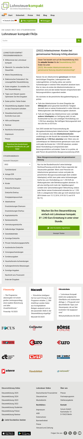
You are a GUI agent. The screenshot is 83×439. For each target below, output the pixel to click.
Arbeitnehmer (10, 202)
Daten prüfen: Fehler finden (15, 101)
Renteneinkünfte (11, 220)
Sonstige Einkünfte (12, 238)
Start (10, 15)
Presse (7, 139)
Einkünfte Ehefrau (12, 193)
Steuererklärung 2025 (67, 62)
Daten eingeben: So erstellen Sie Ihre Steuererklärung (17, 88)
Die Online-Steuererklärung (20, 9)
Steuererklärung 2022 (10, 404)
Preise (30, 15)
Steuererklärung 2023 (10, 400)
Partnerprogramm (67, 396)
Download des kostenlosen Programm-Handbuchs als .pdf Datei (17, 146)
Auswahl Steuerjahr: (11, 161)
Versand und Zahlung (44, 428)
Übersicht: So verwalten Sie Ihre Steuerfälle (17, 68)
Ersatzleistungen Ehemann (15, 206)
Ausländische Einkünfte (14, 247)
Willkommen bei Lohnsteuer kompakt (15, 61)
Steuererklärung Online (11, 388)
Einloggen (45, 21)
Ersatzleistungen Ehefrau (14, 211)
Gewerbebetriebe (11, 234)
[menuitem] (10, 21)
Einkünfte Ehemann (12, 188)
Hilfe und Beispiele (12, 121)
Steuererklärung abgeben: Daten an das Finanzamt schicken (17, 107)
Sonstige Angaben (12, 270)
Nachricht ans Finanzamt (14, 275)
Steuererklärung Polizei (11, 411)
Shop (52, 15)
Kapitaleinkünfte (11, 215)
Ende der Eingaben (12, 280)
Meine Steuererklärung (13, 75)
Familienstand (10, 170)
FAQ (38, 15)
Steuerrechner (41, 396)
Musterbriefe (41, 400)
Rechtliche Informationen (14, 130)
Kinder (7, 183)
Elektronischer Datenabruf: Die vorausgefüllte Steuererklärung (16, 80)
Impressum (9, 134)
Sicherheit (20, 15)
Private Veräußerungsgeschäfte (17, 243)
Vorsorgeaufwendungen (14, 252)
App (3, 15)
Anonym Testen (58, 233)
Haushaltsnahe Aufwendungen (17, 261)
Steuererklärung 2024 (10, 396)
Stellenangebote (66, 400)
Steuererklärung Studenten (12, 407)
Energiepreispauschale (13, 197)
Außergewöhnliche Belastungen (17, 266)
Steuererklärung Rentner (11, 415)
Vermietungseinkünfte (13, 225)
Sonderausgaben (11, 257)
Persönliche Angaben (13, 179)
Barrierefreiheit (42, 421)
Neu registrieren (28, 21)
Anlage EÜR (9, 174)
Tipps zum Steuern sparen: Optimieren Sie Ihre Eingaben (16, 95)
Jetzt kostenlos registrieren (58, 228)
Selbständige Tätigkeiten (14, 229)
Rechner (8, 125)
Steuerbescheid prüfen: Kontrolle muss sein (14, 114)
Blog (45, 15)
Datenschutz (41, 417)
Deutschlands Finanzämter (46, 393)
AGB (38, 413)
